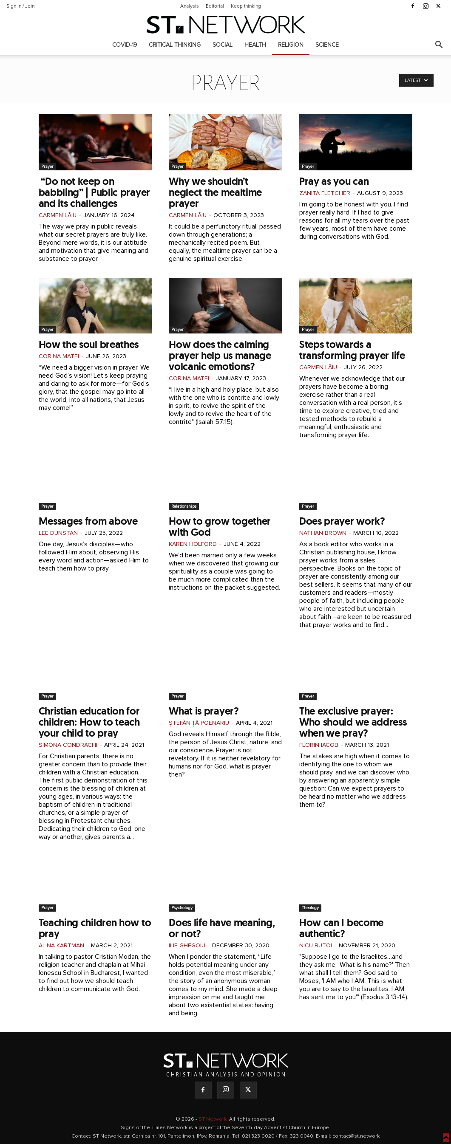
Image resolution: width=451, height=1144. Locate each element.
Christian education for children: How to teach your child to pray (89, 722)
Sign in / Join (20, 6)
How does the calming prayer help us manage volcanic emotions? (220, 355)
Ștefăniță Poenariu (199, 723)
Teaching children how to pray (95, 928)
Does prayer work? (342, 521)
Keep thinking (246, 6)
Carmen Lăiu (58, 215)
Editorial (215, 6)
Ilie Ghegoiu (187, 946)
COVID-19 (124, 45)
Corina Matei (59, 356)
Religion (291, 45)
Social (223, 45)
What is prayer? (204, 710)
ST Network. (214, 1119)
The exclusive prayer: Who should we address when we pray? (353, 722)
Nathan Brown (322, 533)
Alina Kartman (61, 946)
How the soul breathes (89, 344)
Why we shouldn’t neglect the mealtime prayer (215, 192)
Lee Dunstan (58, 533)
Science (327, 45)
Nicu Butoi (315, 946)
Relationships (183, 506)
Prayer (47, 166)
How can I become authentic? (341, 928)
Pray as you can (334, 181)
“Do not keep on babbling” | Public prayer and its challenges (94, 192)
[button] (438, 46)
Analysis (189, 6)
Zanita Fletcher (324, 193)
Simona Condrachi (68, 745)
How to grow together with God (220, 526)
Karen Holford (193, 544)
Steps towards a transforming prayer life (352, 350)
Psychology (182, 908)
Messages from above (88, 521)
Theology (310, 908)
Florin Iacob (318, 745)
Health (255, 45)
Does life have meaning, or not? (222, 928)
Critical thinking (175, 45)
